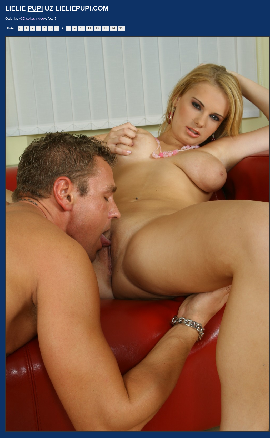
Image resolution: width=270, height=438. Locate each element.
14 (113, 28)
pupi (35, 8)
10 (81, 28)
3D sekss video (32, 18)
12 (97, 28)
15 (121, 28)
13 (105, 28)
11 (89, 28)
